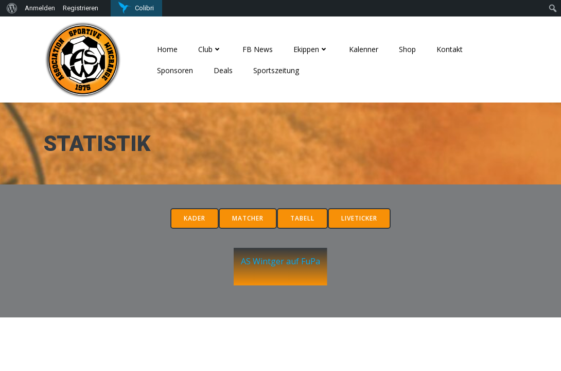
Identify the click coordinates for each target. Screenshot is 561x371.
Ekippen (313, 49)
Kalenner (366, 49)
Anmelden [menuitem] (40, 8)
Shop (410, 49)
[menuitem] (10, 8)
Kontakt (453, 49)
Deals (226, 70)
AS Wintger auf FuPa (280, 272)
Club (213, 49)
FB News (261, 49)
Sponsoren (178, 70)
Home (170, 49)
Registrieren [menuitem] (80, 8)
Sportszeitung (279, 70)
